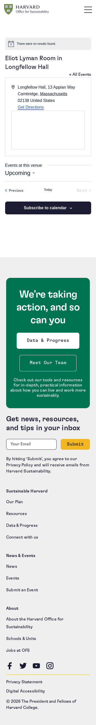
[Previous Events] (14, 190)
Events (12, 578)
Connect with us (22, 537)
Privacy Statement (24, 682)
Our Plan (14, 502)
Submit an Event (22, 590)
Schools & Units (21, 639)
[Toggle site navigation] (88, 9)
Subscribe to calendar (45, 208)
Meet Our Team (48, 363)
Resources (16, 514)
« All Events (80, 74)
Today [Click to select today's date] (48, 190)
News (11, 566)
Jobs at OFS (18, 650)
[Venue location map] (48, 130)
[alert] (48, 44)
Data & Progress (49, 342)
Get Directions (31, 107)
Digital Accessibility (25, 691)
